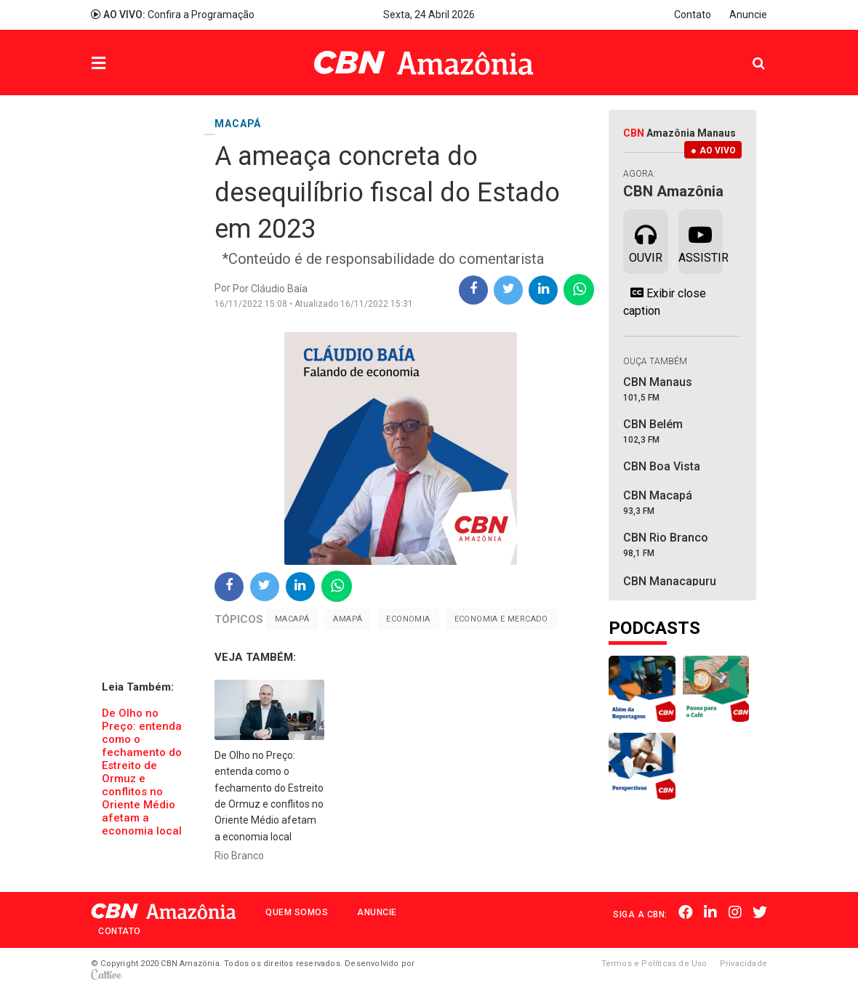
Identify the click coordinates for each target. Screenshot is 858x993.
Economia (408, 619)
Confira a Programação (172, 14)
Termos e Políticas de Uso (654, 963)
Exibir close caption (664, 302)
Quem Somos (296, 912)
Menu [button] (128, 64)
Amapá (347, 619)
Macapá (292, 619)
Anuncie (748, 14)
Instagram (735, 913)
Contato (692, 14)
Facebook (686, 913)
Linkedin (711, 913)
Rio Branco (239, 855)
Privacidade (743, 963)
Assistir (700, 241)
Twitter (760, 913)
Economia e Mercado (501, 619)
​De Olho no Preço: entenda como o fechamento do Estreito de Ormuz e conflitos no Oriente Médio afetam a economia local (142, 772)
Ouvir (645, 241)
